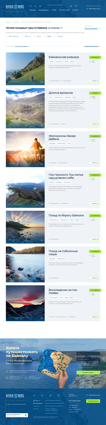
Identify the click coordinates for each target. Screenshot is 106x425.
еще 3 (72, 61)
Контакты (75, 10)
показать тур (95, 80)
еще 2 (77, 219)
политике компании (88, 367)
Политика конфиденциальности (54, 406)
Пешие (52, 316)
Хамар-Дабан (68, 97)
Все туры (32, 10)
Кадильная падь (64, 219)
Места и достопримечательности (54, 403)
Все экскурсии (43, 10)
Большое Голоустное (53, 219)
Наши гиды (36, 406)
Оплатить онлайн (64, 10)
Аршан (66, 297)
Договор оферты (73, 411)
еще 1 (71, 297)
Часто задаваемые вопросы (52, 400)
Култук (50, 97)
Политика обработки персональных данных (51, 409)
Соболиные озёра (61, 143)
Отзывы (54, 10)
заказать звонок (93, 401)
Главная (8, 22)
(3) (92, 46)
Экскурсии (53, 162)
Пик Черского (67, 182)
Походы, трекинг (67, 80)
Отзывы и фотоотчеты (51, 413)
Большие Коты (59, 61)
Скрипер (66, 61)
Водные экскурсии (55, 80)
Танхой (68, 143)
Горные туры (65, 203)
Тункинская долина (58, 97)
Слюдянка (51, 182)
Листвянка (51, 61)
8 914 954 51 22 (94, 9)
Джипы (64, 123)
